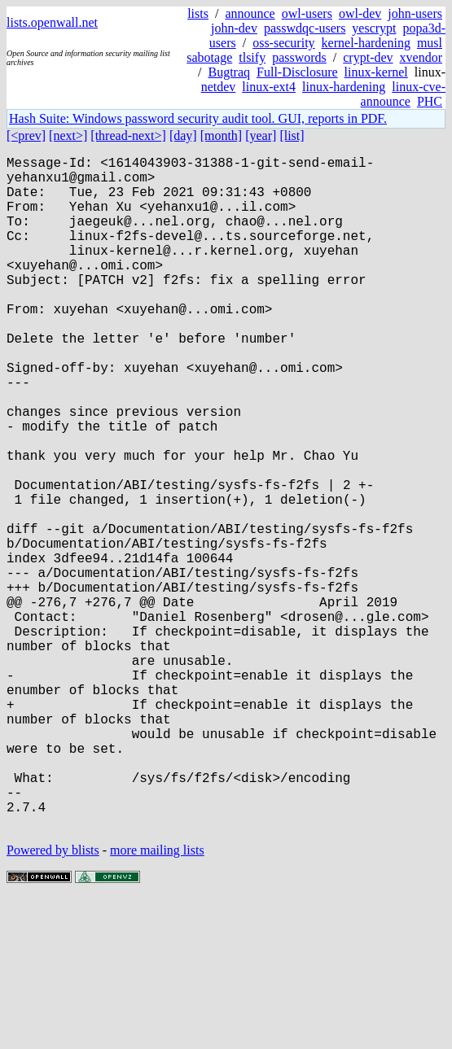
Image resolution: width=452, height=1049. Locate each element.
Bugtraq (229, 72)
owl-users (307, 13)
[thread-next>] (128, 135)
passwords (299, 57)
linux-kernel (376, 72)
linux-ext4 (269, 87)
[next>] (68, 135)
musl (429, 43)
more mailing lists (157, 1000)
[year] (260, 135)
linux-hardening (343, 87)
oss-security (283, 43)
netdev (218, 87)
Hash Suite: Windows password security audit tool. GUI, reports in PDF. (198, 118)
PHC (429, 101)
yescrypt (374, 28)
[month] (221, 135)
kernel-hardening (366, 43)
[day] (183, 135)
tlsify (252, 57)
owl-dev (360, 13)
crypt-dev (368, 57)
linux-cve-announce (403, 94)
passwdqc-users (304, 28)
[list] (291, 135)
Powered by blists (53, 1000)
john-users (415, 13)
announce (249, 13)
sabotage (209, 57)
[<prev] (26, 135)
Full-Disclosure (297, 72)
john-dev (234, 28)
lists (197, 13)
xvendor (421, 57)
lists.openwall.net (52, 22)
